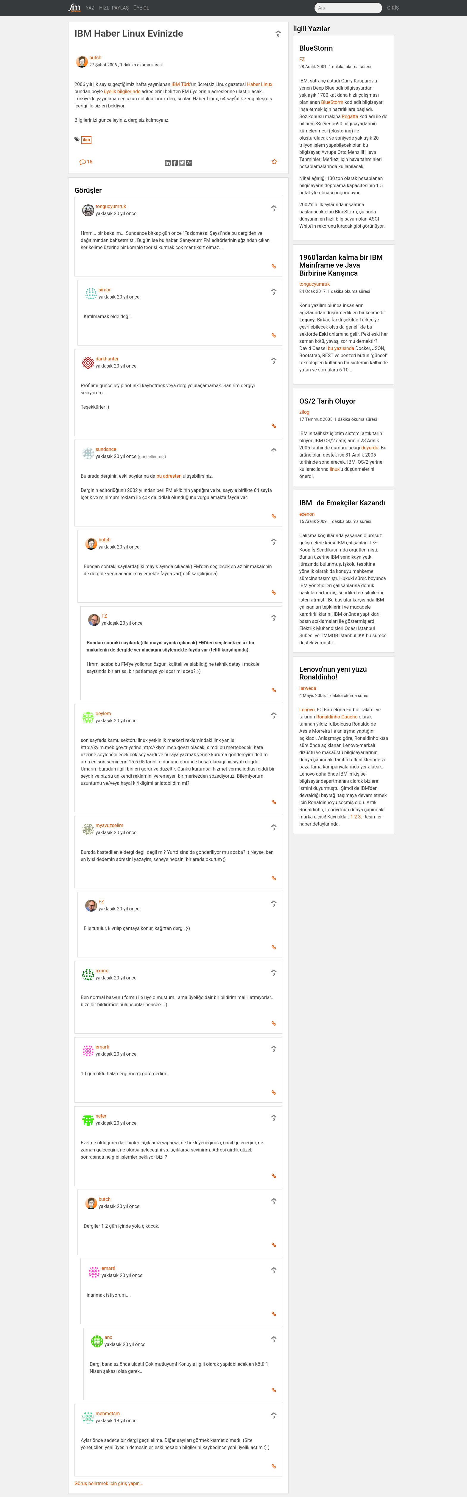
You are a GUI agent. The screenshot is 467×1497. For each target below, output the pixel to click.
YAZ (90, 8)
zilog (304, 412)
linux (335, 469)
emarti (102, 1047)
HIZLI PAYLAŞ (114, 8)
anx (108, 1337)
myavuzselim (109, 825)
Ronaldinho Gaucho (337, 717)
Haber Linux (259, 84)
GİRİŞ (393, 8)
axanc (102, 970)
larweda (307, 688)
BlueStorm (332, 102)
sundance (106, 449)
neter (101, 1116)
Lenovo (307, 709)
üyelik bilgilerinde (122, 91)
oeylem (103, 713)
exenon (307, 514)
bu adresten (168, 476)
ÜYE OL (141, 8)
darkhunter (107, 359)
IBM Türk (181, 84)
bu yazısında (341, 348)
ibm (86, 139)
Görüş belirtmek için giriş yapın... (108, 1483)
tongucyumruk (111, 206)
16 (86, 162)
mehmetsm (108, 1413)
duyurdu (369, 448)
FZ (104, 616)
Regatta (350, 116)
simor (105, 290)
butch (95, 57)
